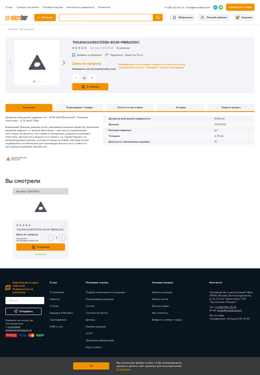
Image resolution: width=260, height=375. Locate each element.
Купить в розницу (162, 292)
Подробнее (123, 369)
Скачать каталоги (27, 7)
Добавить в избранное (87, 55)
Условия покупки (53, 7)
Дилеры (90, 319)
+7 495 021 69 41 (174, 7)
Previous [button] (12, 62)
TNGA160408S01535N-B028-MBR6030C (40, 229)
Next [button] (61, 62)
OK (91, 365)
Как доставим (160, 306)
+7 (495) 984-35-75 (226, 307)
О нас (9, 7)
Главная (13, 29)
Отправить (23, 311)
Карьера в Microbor (61, 312)
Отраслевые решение (100, 299)
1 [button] (34, 81)
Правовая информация (100, 340)
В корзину (90, 87)
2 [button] (40, 81)
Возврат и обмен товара (167, 319)
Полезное (104, 7)
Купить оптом (160, 299)
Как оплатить (160, 312)
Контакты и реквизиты (80, 7)
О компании (57, 292)
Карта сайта (93, 347)
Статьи (54, 306)
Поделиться (114, 55)
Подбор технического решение (105, 292)
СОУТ (89, 333)
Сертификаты (58, 319)
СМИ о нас (56, 326)
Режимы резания (96, 326)
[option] (37, 62)
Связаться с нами (240, 7)
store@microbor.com (197, 7)
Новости (55, 299)
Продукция (26, 29)
